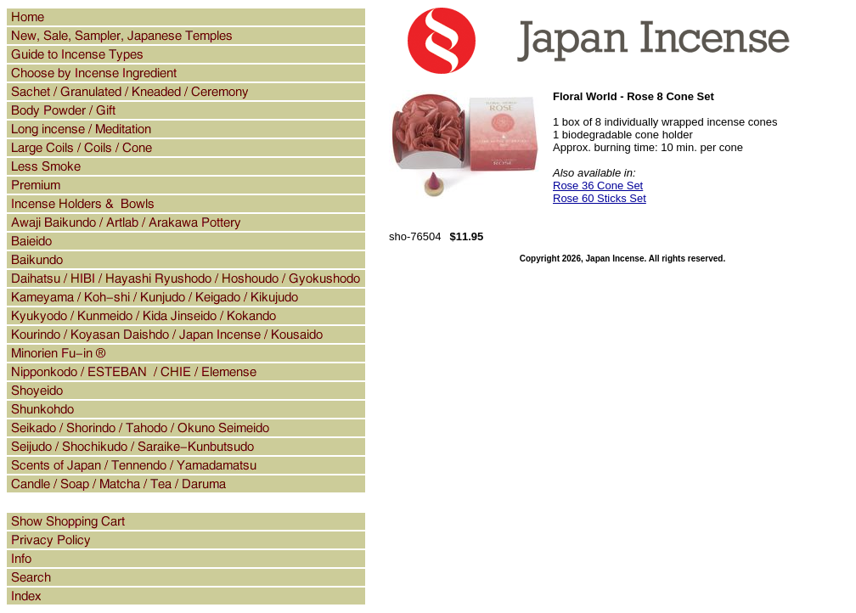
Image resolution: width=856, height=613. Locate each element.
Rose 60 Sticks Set (599, 198)
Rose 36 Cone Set (598, 185)
